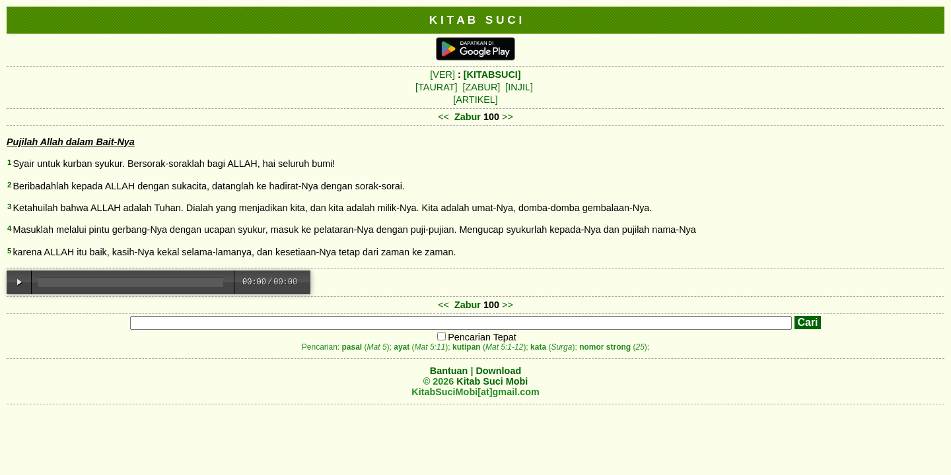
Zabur (467, 116)
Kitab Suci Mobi (492, 381)
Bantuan (449, 370)
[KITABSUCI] (492, 74)
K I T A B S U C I (475, 19)
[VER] (442, 74)
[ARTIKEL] (475, 99)
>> (507, 116)
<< (443, 116)
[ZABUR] (482, 87)
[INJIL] (519, 87)
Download (498, 370)
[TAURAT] (436, 87)
